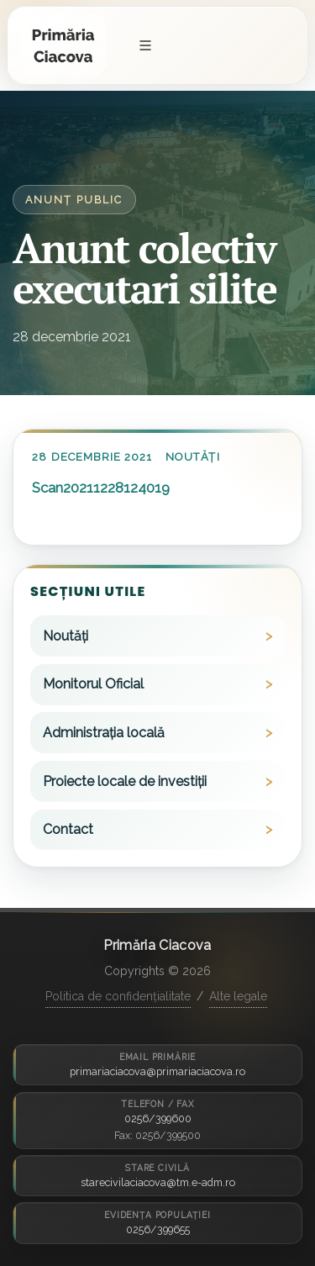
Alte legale (238, 996)
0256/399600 (158, 1118)
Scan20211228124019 (101, 487)
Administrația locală (104, 733)
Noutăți (192, 457)
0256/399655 (158, 1229)
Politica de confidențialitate (118, 996)
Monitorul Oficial (93, 684)
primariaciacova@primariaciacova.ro (157, 1071)
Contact (68, 829)
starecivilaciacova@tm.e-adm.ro (158, 1182)
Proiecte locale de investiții (125, 781)
